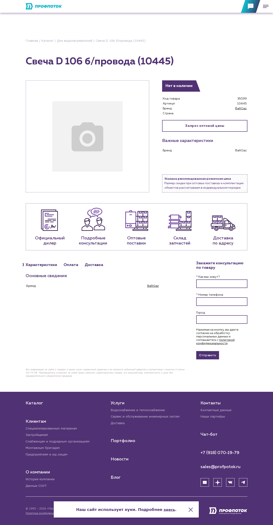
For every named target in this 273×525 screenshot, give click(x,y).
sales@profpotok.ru (220, 466)
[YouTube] (204, 481)
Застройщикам (37, 434)
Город (200, 312)
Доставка (118, 422)
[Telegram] (243, 481)
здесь (179, 508)
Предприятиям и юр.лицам (46, 454)
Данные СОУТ (36, 485)
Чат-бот (209, 434)
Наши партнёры (212, 416)
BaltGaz (241, 108)
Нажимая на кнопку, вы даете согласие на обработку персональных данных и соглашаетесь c (217, 336)
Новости (120, 459)
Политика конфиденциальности (47, 513)
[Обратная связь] (250, 6)
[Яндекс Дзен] (217, 481)
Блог (116, 477)
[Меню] (264, 6)
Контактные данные (215, 409)
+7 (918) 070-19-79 (219, 452)
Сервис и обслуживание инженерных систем (145, 416)
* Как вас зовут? (208, 276)
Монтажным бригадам (43, 447)
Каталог (34, 402)
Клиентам (36, 420)
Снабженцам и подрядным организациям (58, 441)
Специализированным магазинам (51, 428)
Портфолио (123, 440)
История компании (40, 479)
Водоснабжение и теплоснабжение (138, 409)
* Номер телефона (209, 294)
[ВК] (230, 481)
